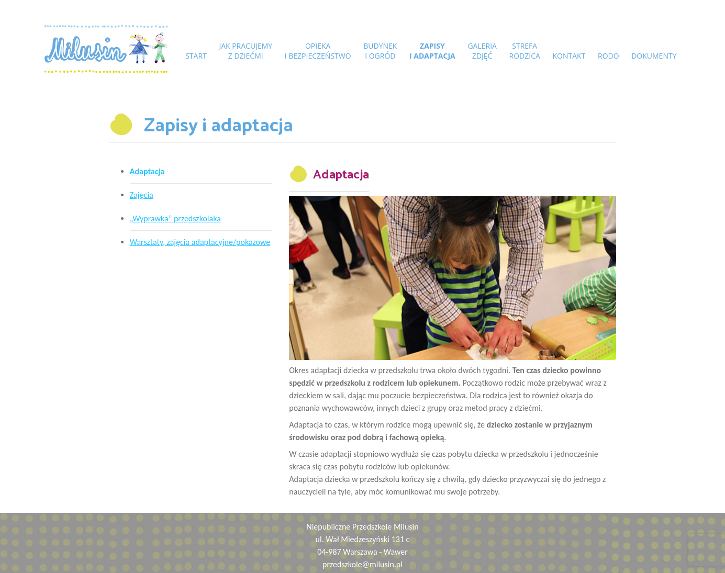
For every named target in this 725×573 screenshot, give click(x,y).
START (197, 56)
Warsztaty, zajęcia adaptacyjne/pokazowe (200, 242)
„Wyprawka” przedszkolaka (175, 218)
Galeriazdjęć (481, 51)
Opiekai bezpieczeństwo (319, 51)
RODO (607, 56)
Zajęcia (141, 195)
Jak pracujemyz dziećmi (246, 51)
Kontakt (568, 56)
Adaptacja (147, 171)
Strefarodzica (524, 51)
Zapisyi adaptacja (432, 51)
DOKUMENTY (652, 56)
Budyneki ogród (380, 51)
